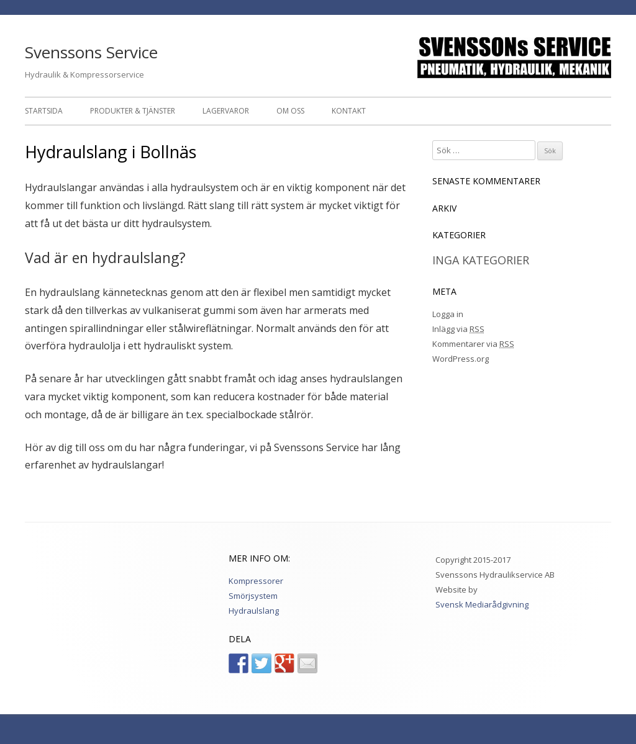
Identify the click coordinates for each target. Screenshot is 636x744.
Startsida (44, 110)
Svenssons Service (91, 52)
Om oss (290, 110)
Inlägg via (458, 328)
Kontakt (349, 110)
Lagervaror (225, 110)
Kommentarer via (473, 343)
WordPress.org (460, 358)
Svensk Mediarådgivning (482, 604)
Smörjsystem (253, 595)
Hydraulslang (254, 610)
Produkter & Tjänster (132, 110)
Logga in (447, 314)
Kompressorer (256, 580)
